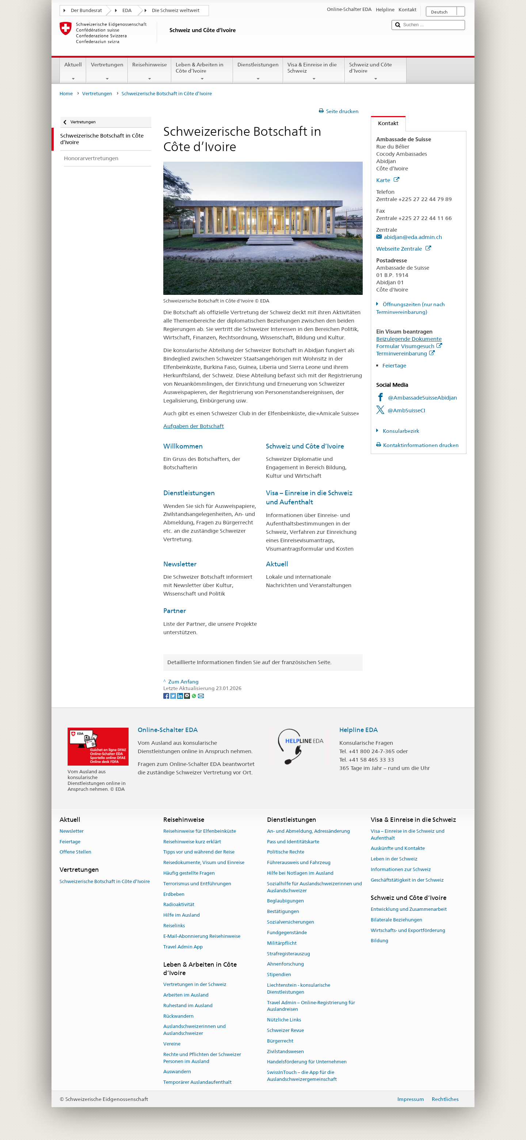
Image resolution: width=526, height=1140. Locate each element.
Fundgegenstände (287, 932)
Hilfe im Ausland (181, 915)
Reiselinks (174, 925)
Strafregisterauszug (288, 953)
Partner (174, 611)
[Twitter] (173, 695)
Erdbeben (173, 894)
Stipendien (279, 974)
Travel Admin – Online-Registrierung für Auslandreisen (311, 1006)
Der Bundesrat (86, 10)
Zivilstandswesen (285, 1051)
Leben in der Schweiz (394, 859)
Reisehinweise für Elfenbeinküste (199, 831)
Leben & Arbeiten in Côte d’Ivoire (202, 71)
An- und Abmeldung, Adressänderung (308, 831)
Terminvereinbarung (405, 353)
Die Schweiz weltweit (175, 10)
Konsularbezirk (400, 431)
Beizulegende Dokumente (409, 338)
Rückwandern (178, 1016)
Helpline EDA (358, 729)
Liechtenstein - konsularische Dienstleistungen (298, 988)
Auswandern (177, 1072)
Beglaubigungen (285, 901)
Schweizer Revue (285, 1030)
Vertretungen (107, 71)
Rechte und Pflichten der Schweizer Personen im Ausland (202, 1058)
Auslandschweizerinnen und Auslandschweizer (194, 1030)
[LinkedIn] (180, 695)
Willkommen (183, 446)
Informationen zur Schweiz (401, 869)
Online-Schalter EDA (168, 729)
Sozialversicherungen (290, 922)
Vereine (171, 1044)
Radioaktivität (178, 905)
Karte (387, 180)
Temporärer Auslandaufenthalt (197, 1082)
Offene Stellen (75, 852)
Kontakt (385, 123)
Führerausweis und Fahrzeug (299, 862)
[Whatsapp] (194, 695)
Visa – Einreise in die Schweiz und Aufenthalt (408, 834)
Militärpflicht (282, 943)
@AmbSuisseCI (406, 410)
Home (66, 93)
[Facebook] (166, 695)
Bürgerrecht (280, 1041)
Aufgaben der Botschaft (193, 426)
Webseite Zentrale (403, 248)
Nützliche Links (284, 1019)
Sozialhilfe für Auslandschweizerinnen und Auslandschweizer (314, 887)
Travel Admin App (183, 947)
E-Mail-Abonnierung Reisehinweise (201, 936)
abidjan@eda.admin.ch (413, 237)
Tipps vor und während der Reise (199, 852)
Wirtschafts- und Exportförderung (408, 930)
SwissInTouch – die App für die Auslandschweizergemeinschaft (302, 1076)
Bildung (379, 941)
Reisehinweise (149, 71)
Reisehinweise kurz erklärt (192, 841)
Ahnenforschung (285, 964)
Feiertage (394, 365)
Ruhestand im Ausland (188, 1005)
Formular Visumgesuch (409, 346)
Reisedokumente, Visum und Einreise (203, 862)
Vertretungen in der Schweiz (194, 984)
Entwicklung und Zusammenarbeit (409, 909)
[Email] (201, 695)
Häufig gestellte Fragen (189, 873)
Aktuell (73, 71)
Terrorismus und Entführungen (197, 883)
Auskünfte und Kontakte (398, 848)
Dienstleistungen (258, 71)
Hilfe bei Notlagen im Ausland (300, 873)
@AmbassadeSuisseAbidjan (422, 397)
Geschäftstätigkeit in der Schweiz (407, 880)
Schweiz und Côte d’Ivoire (375, 71)
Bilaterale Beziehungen (396, 920)
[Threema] (187, 695)
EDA (127, 10)
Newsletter (180, 564)
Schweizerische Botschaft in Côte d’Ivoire (105, 881)
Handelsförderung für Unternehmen (307, 1062)
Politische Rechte (285, 852)
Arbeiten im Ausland (186, 995)
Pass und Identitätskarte (293, 841)
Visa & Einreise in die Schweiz (313, 71)
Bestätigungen (283, 911)
